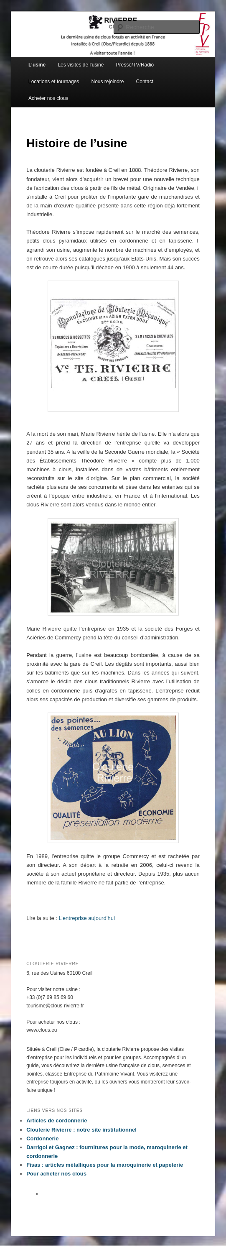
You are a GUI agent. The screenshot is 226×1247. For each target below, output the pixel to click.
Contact (144, 81)
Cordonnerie (42, 1138)
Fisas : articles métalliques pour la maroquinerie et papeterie (104, 1165)
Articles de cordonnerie (56, 1120)
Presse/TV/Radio (135, 65)
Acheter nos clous (48, 98)
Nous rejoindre (107, 81)
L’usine (37, 65)
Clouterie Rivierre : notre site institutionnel (81, 1130)
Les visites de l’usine (81, 65)
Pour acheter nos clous (56, 1173)
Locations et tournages (53, 81)
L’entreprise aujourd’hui (86, 918)
